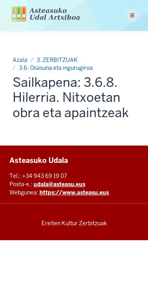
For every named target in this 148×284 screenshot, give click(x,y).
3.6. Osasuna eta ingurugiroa (56, 67)
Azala (20, 60)
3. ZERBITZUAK (57, 60)
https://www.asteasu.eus (74, 192)
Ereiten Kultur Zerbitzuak (74, 223)
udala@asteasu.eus (59, 184)
